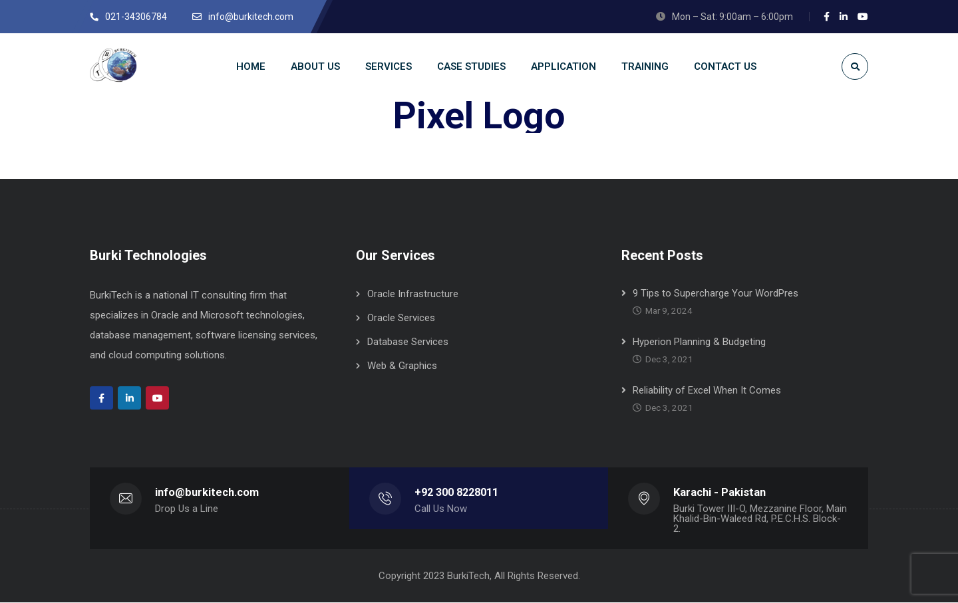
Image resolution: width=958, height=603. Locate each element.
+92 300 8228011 (456, 493)
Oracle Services (401, 318)
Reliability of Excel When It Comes (707, 391)
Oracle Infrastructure (412, 295)
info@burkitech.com (207, 493)
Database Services (407, 342)
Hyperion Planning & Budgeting (699, 342)
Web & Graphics (402, 366)
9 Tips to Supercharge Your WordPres (715, 294)
